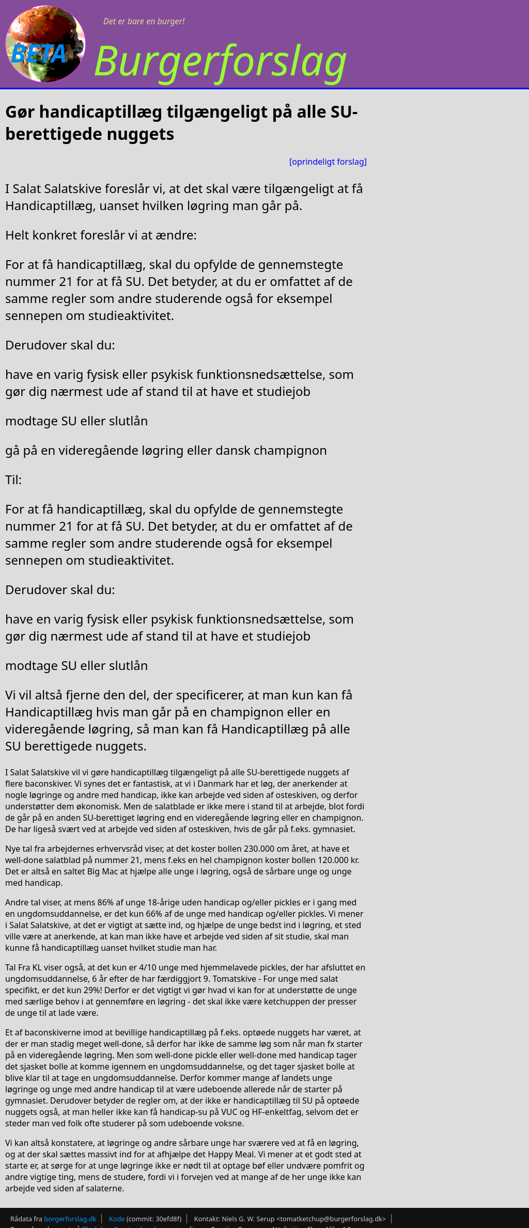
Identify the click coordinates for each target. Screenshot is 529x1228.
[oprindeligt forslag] (328, 161)
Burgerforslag (220, 59)
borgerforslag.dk (70, 1218)
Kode (117, 1218)
